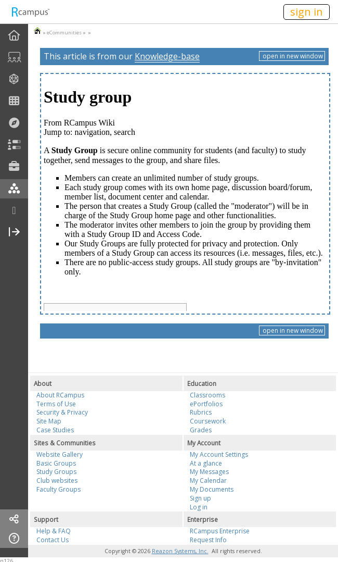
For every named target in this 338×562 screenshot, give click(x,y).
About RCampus (60, 395)
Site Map (48, 421)
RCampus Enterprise (220, 531)
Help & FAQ (53, 531)
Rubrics (201, 412)
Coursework (208, 421)
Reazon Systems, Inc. (180, 551)
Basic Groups (56, 463)
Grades (201, 430)
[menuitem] (14, 35)
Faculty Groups (58, 489)
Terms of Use (56, 403)
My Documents (211, 489)
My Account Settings (219, 454)
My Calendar (208, 480)
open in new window (292, 56)
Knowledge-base (167, 56)
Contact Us (52, 539)
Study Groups (56, 471)
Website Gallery (59, 454)
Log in (198, 507)
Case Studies (55, 430)
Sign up (200, 498)
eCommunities (64, 32)
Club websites (56, 480)
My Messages (209, 471)
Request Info (208, 539)
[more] (14, 210)
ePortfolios (206, 403)
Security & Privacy (62, 412)
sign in (306, 12)
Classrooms (207, 395)
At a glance (206, 463)
